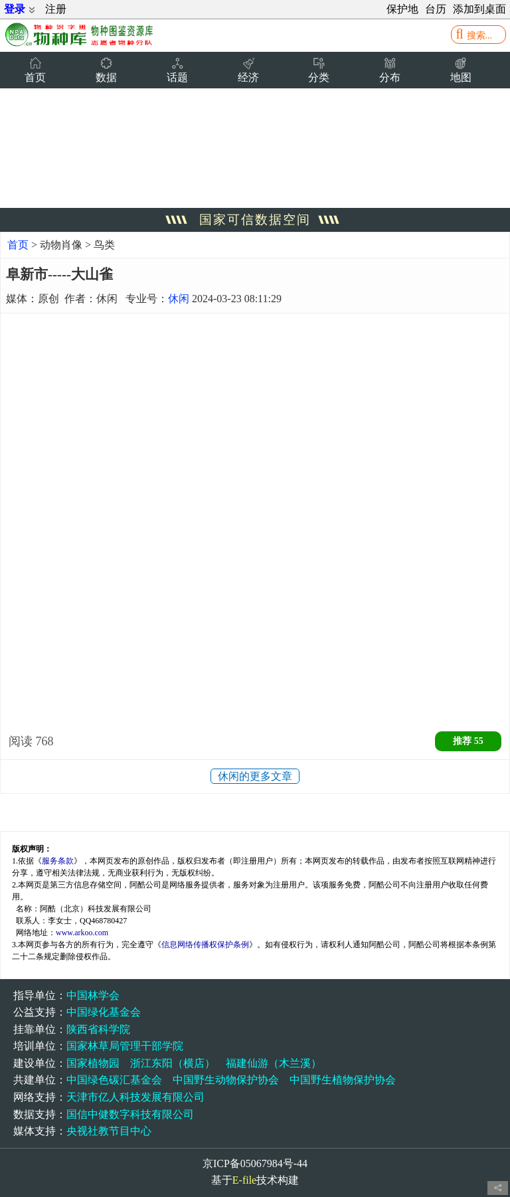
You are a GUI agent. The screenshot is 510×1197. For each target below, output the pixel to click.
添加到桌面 (479, 9)
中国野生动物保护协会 (226, 1079)
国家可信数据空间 (255, 220)
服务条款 (58, 861)
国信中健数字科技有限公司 (130, 1114)
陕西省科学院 (98, 1029)
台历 (435, 9)
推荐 (468, 741)
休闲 (178, 298)
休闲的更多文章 (255, 776)
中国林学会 (93, 995)
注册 (55, 9)
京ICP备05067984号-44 (255, 1163)
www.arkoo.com (82, 932)
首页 (18, 244)
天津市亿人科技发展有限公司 (135, 1097)
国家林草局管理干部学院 (124, 1046)
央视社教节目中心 (108, 1131)
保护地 (402, 9)
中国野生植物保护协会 (343, 1079)
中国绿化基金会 (103, 1012)
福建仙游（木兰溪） (273, 1063)
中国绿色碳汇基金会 (114, 1079)
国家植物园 (93, 1063)
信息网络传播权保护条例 (205, 944)
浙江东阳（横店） (172, 1063)
